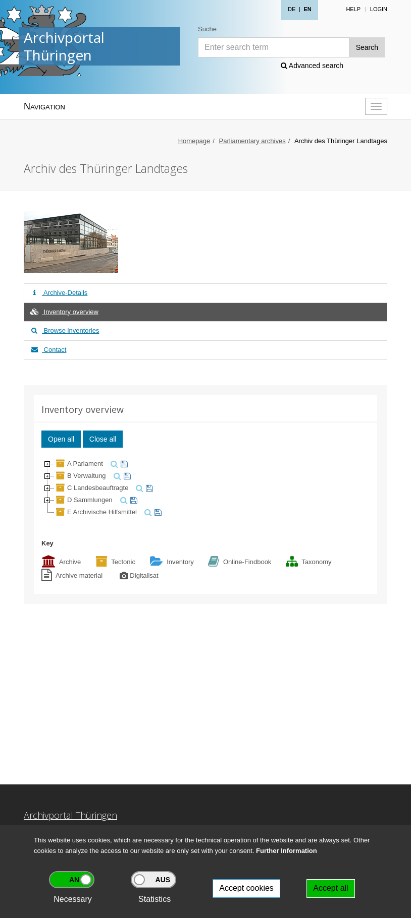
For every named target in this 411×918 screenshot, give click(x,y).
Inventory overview (63, 312)
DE (291, 9)
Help (353, 9)
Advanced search (312, 66)
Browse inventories (64, 330)
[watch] (123, 463)
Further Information (286, 850)
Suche (207, 29)
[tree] (205, 488)
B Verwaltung (80, 475)
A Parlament (78, 463)
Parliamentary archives (252, 141)
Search (367, 47)
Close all (103, 439)
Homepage (194, 141)
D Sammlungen (83, 500)
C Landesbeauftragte (91, 488)
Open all (61, 439)
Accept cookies (246, 888)
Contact (47, 349)
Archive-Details (58, 292)
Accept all (330, 888)
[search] (113, 463)
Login (378, 9)
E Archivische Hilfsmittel (95, 512)
